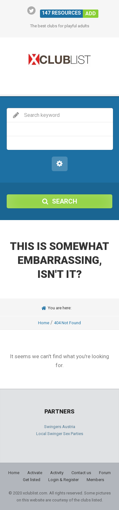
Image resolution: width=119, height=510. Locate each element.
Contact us (81, 472)
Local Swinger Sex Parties (59, 433)
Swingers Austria (59, 426)
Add (90, 13)
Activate (34, 472)
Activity (56, 472)
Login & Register (63, 479)
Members (95, 479)
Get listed (31, 479)
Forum (105, 472)
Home (43, 322)
